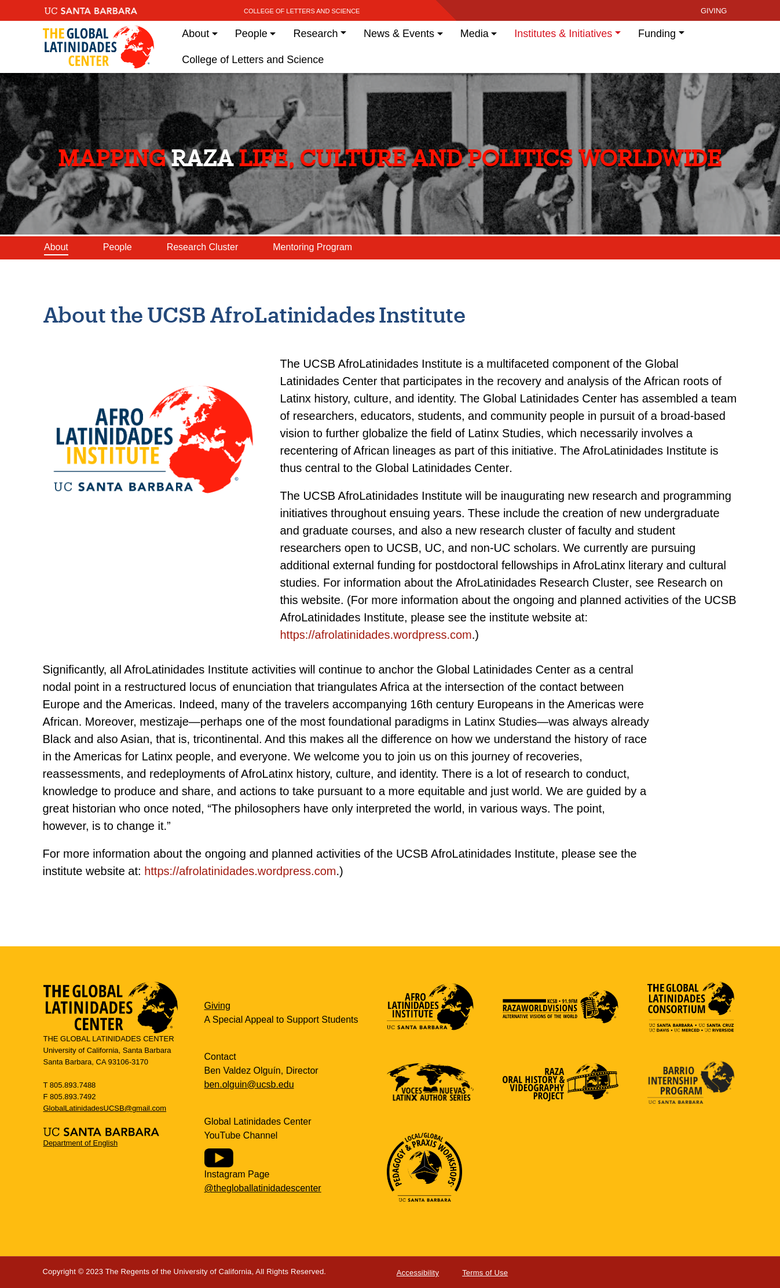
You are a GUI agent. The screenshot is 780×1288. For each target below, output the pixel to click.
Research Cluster (203, 247)
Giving (217, 1006)
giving (714, 10)
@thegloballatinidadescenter (262, 1188)
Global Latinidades (99, 46)
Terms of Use (485, 1272)
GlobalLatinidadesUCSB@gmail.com (105, 1108)
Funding (657, 33)
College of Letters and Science (302, 11)
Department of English (80, 1143)
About (56, 247)
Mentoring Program (312, 247)
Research (315, 33)
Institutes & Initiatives (563, 33)
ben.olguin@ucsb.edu (249, 1084)
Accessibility (418, 1272)
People (117, 247)
